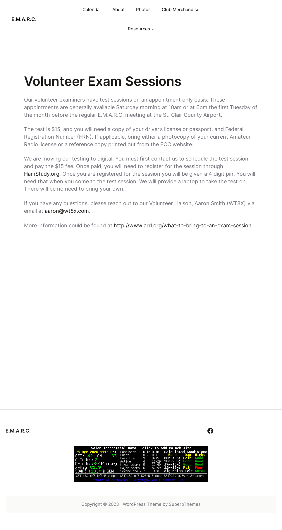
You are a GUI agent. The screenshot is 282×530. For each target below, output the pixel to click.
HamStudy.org (41, 173)
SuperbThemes (185, 504)
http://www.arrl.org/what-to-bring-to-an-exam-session (183, 225)
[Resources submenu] (152, 29)
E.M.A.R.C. (24, 19)
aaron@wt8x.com (67, 211)
